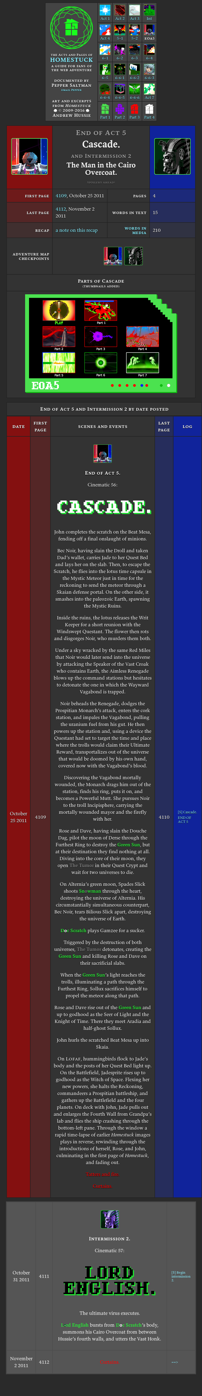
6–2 (119, 55)
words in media (135, 230)
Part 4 (149, 115)
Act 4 (105, 36)
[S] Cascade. (187, 812)
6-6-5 (119, 95)
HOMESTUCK (71, 59)
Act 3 (134, 16)
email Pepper (71, 90)
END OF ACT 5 (184, 819)
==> (174, 1362)
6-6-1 (119, 75)
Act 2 (119, 16)
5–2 (134, 36)
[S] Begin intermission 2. (180, 1276)
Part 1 (105, 115)
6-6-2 (134, 75)
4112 (61, 209)
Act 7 (149, 95)
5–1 (119, 36)
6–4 (149, 55)
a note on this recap (77, 230)
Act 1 (105, 16)
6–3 (134, 55)
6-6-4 (105, 95)
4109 (61, 196)
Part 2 (120, 115)
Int (149, 16)
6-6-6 (134, 95)
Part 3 (134, 115)
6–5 (105, 75)
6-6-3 (149, 75)
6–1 (105, 55)
